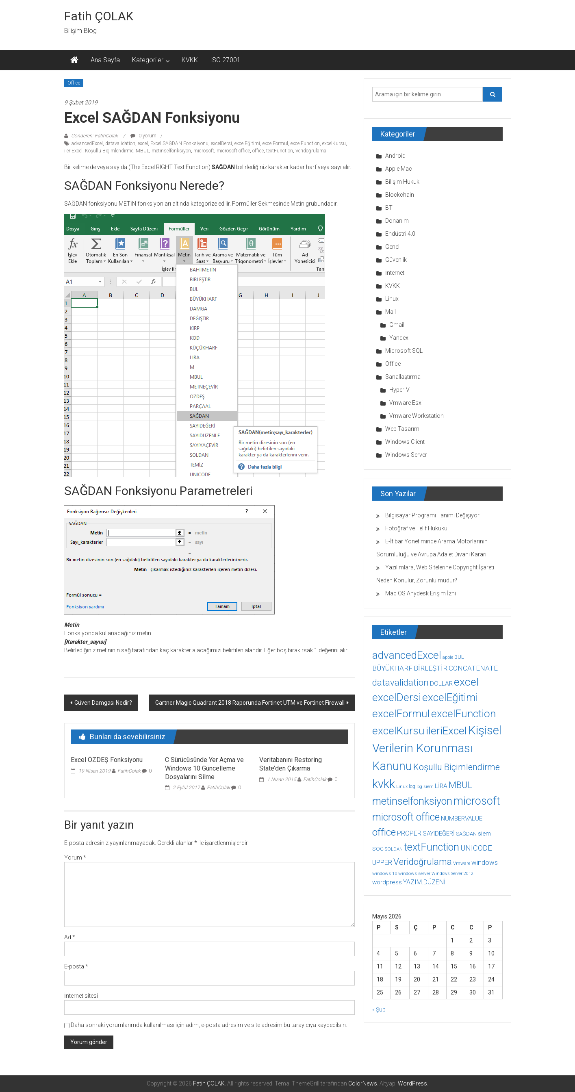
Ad (69, 937)
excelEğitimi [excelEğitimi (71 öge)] (450, 697)
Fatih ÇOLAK (98, 16)
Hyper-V (399, 389)
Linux (392, 298)
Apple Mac (398, 168)
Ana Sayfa (105, 60)
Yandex (398, 337)
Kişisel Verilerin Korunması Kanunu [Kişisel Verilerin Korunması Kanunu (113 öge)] (436, 748)
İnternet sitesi (81, 995)
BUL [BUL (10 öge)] (459, 657)
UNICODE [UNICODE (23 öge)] (476, 848)
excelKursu (334, 143)
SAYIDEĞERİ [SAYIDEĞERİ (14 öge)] (439, 833)
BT (389, 207)
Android (395, 155)
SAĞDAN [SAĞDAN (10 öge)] (466, 834)
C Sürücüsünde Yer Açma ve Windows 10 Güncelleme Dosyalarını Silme (204, 768)
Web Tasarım (402, 429)
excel (143, 143)
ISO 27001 (225, 60)
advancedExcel (87, 143)
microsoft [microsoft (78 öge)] (476, 801)
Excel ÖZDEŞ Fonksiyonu (107, 760)
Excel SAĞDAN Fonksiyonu (179, 143)
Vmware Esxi (406, 402)
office (258, 151)
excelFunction (305, 143)
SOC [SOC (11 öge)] (378, 848)
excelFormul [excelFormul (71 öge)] (401, 714)
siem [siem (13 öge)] (484, 833)
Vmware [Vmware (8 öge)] (461, 863)
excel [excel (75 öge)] (466, 681)
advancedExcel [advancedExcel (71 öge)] (406, 655)
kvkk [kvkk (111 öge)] (383, 784)
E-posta (76, 966)
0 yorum (143, 136)
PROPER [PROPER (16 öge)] (409, 833)
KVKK (190, 60)
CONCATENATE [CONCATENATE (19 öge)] (473, 668)
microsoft (203, 151)
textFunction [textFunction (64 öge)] (431, 847)
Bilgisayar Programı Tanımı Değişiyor (432, 515)
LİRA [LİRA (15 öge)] (441, 786)
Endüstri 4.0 (400, 233)
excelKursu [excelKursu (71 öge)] (398, 731)
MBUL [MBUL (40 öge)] (460, 785)
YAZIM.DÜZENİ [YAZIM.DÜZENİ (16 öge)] (424, 882)
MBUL (142, 151)
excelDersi (221, 143)
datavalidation (120, 143)
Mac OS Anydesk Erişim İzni (420, 593)
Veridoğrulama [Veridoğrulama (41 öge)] (422, 861)
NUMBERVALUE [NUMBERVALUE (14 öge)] (461, 818)
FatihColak (129, 771)
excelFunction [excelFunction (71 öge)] (463, 714)
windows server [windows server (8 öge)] (414, 873)
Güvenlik (396, 259)
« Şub (379, 1009)
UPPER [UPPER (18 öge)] (382, 862)
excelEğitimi (247, 143)
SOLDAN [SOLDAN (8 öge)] (394, 849)
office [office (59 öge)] (384, 832)
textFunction (279, 151)
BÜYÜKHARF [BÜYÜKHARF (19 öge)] (392, 668)
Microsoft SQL (404, 350)
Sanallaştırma (403, 376)
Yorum (75, 857)
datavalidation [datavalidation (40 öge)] (400, 682)
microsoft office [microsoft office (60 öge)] (406, 817)
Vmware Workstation (416, 415)
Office (73, 83)
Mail (390, 311)
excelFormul (275, 143)
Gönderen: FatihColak (94, 136)
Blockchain (399, 194)
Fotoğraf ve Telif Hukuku (416, 528)
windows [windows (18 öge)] (484, 862)
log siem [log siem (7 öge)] (425, 786)
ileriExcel (73, 151)
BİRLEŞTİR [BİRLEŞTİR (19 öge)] (430, 668)
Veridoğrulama (310, 151)
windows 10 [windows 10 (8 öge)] (384, 873)
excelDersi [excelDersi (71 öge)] (396, 697)
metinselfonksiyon (171, 151)
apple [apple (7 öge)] (448, 657)
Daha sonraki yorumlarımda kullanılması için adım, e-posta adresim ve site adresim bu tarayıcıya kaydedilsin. (209, 1025)
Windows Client (405, 442)
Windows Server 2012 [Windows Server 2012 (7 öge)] (452, 873)
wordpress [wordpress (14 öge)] (387, 882)
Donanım (397, 220)
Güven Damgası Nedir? (103, 702)
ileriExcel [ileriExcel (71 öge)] (446, 731)
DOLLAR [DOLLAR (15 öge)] (441, 683)
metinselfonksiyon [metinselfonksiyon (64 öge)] (412, 801)
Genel (392, 246)
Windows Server (406, 455)
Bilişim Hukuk (402, 181)
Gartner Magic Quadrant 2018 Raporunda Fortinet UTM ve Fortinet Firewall (250, 702)
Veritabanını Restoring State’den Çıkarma (290, 764)
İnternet (394, 272)
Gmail (396, 324)
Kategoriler (147, 60)
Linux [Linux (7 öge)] (402, 786)
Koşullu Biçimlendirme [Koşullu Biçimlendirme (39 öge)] (456, 767)
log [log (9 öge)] (412, 786)
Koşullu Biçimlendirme (109, 151)
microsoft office (233, 151)
